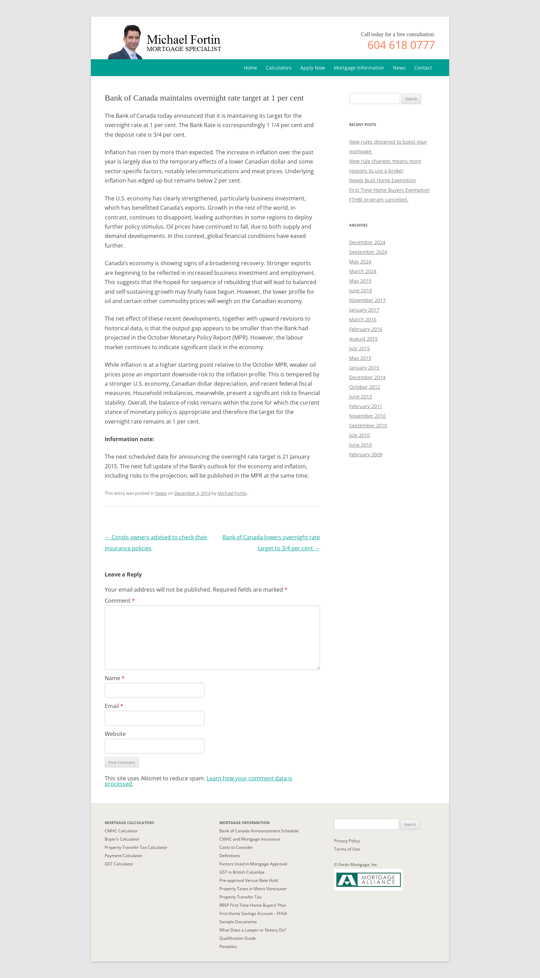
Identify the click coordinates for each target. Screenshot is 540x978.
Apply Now (312, 67)
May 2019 (360, 281)
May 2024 (360, 261)
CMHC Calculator (121, 831)
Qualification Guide (237, 938)
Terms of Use (347, 849)
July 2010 (359, 435)
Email (114, 706)
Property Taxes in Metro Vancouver (253, 889)
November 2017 (367, 300)
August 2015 (363, 338)
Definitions (229, 856)
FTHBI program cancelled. (378, 199)
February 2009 (365, 454)
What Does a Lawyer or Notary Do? (252, 930)
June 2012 (360, 396)
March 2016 (362, 319)
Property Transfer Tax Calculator (136, 847)
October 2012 (364, 387)
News (399, 67)
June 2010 (360, 444)
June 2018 (360, 290)
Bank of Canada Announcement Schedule (259, 831)
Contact (423, 67)
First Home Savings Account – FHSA (253, 913)
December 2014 (367, 377)
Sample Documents (238, 922)
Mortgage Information (359, 67)
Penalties (228, 946)
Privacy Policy (347, 841)
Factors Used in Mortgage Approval (253, 864)
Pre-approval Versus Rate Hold (248, 880)
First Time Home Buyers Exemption (389, 190)
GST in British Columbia (241, 872)
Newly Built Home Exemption (382, 180)
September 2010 (368, 425)
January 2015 (364, 367)
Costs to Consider (236, 847)
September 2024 (368, 252)
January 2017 (364, 309)
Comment (120, 600)
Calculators (279, 67)
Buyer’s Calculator (122, 839)
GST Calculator (119, 864)
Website (115, 734)
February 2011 (365, 406)
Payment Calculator (123, 856)
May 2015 (360, 358)
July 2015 (359, 348)
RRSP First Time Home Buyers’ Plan (252, 905)
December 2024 (367, 242)
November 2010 (367, 416)
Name (115, 678)
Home (250, 67)
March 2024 (362, 271)
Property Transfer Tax (240, 897)
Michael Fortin (232, 493)
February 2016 (365, 329)
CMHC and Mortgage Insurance (249, 839)
